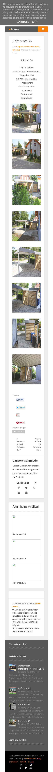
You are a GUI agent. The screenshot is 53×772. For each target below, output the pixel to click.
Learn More (23, 22)
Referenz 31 (24, 704)
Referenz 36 (22, 41)
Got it (35, 22)
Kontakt (23, 762)
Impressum (13, 762)
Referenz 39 (24, 688)
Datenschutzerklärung (32, 758)
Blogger (31, 762)
